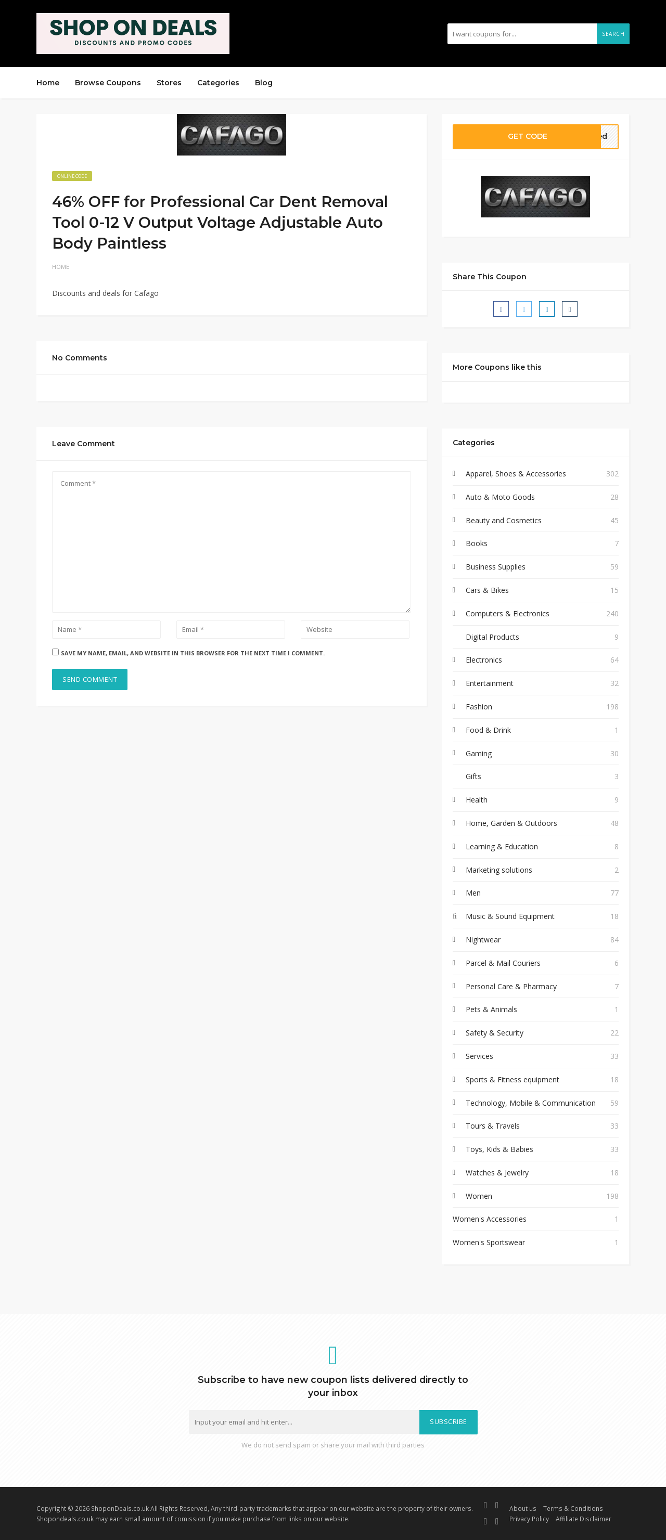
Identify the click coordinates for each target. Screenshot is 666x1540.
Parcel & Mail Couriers (503, 963)
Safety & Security (494, 1033)
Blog (264, 82)
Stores (169, 82)
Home (47, 82)
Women (479, 1196)
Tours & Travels (493, 1126)
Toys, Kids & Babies (499, 1149)
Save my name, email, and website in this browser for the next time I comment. (193, 653)
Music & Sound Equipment (510, 916)
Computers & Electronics (507, 613)
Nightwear (483, 939)
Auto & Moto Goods (500, 497)
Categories (218, 82)
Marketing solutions (499, 870)
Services (479, 1056)
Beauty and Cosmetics (504, 520)
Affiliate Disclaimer (583, 1519)
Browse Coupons (108, 82)
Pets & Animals (491, 1009)
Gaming (479, 753)
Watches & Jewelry (497, 1172)
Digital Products (492, 637)
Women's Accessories (490, 1219)
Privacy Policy (529, 1519)
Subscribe (448, 1421)
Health (477, 800)
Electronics (484, 660)
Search (613, 33)
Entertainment (490, 683)
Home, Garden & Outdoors (511, 823)
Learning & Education (502, 846)
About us (522, 1508)
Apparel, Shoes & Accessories (516, 473)
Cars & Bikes (487, 590)
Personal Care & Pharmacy (511, 986)
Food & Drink (488, 730)
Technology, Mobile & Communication (531, 1103)
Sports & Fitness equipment (512, 1079)
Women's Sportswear (489, 1242)
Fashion (479, 706)
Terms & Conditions (573, 1508)
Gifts (473, 776)
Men (473, 893)
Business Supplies (496, 567)
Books (477, 543)
